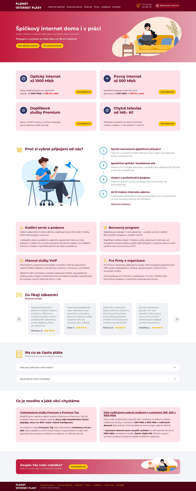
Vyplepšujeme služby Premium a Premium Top (49, 412)
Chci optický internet (28, 46)
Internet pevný (74, 7)
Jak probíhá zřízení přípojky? (35, 379)
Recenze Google (33, 298)
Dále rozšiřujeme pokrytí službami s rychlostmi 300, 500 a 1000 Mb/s (140, 414)
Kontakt (116, 7)
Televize (88, 7)
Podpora (105, 7)
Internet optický (56, 7)
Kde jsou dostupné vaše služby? (36, 367)
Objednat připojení (121, 204)
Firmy (96, 7)
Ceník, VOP (109, 485)
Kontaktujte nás (78, 466)
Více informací (83, 92)
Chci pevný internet (52, 46)
